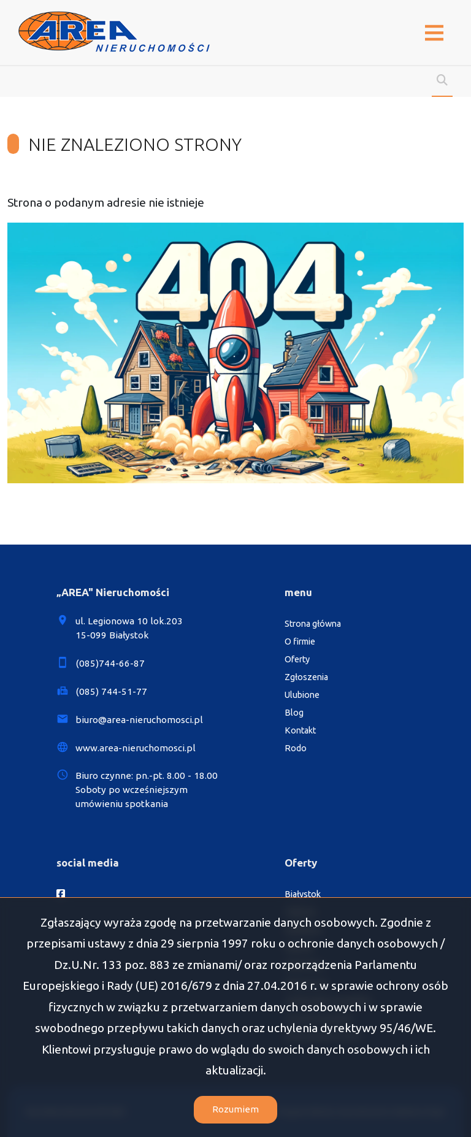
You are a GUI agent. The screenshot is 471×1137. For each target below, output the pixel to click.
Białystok (303, 894)
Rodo (296, 748)
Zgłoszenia (306, 677)
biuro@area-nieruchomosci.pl (139, 719)
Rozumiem (235, 1109)
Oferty (297, 659)
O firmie (300, 641)
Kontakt (300, 730)
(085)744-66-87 (110, 663)
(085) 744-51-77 (111, 691)
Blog (294, 713)
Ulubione (302, 695)
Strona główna (313, 624)
